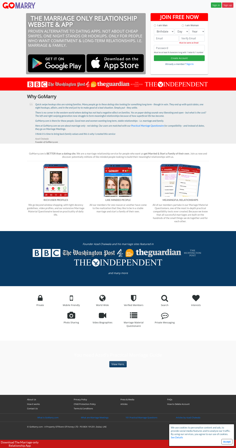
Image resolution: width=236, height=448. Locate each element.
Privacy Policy (80, 399)
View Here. (118, 364)
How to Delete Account (178, 404)
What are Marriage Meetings (94, 417)
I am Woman (192, 25)
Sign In (190, 63)
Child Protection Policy (85, 404)
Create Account (179, 58)
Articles (124, 404)
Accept (227, 441)
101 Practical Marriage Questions (141, 417)
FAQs (169, 399)
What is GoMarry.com (48, 417)
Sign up (228, 5)
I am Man (162, 25)
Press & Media (127, 399)
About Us (31, 399)
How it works (33, 404)
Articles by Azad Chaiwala (188, 417)
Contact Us (32, 408)
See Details (177, 437)
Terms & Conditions (83, 408)
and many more (118, 273)
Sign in (216, 5)
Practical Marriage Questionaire (147, 125)
